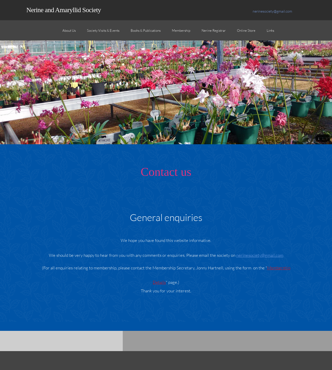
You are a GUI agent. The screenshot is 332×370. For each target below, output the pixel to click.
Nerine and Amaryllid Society (63, 10)
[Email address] (271, 11)
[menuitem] (69, 32)
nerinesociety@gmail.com (259, 255)
